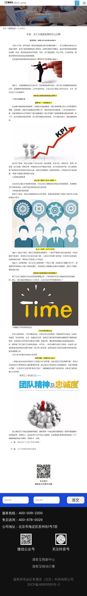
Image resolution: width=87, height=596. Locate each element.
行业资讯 (21, 28)
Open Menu (84, 3)
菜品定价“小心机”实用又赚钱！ (29, 442)
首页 (5, 28)
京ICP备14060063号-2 (43, 584)
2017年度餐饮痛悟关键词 (26, 449)
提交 (75, 500)
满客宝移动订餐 (43, 566)
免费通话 (77, 3)
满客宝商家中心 (43, 559)
